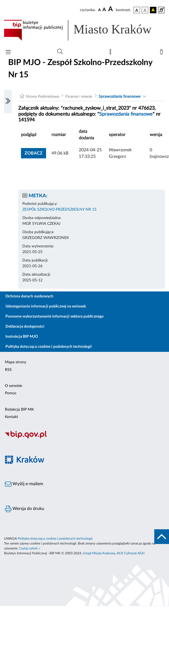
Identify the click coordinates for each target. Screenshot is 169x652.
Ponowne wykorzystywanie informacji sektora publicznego (54, 316)
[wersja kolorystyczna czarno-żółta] (153, 10)
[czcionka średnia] (104, 10)
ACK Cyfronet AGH (130, 553)
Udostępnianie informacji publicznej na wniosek (45, 306)
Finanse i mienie (78, 97)
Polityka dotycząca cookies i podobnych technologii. (55, 538)
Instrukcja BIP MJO (21, 337)
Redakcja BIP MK (19, 409)
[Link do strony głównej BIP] (84, 30)
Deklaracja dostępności (24, 326)
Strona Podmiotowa (42, 97)
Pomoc (11, 393)
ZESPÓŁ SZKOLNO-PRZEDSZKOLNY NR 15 (59, 209)
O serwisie (13, 386)
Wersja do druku (24, 509)
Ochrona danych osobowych (29, 296)
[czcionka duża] (111, 9)
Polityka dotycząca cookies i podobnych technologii (48, 347)
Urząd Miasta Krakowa (99, 553)
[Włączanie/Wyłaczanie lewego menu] (8, 101)
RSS (8, 370)
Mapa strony (15, 362)
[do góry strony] (161, 536)
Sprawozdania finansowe (119, 97)
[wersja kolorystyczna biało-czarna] (145, 10)
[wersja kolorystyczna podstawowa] (136, 10)
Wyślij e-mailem (24, 484)
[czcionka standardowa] (99, 10)
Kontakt (11, 417)
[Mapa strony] (111, 53)
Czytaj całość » (29, 548)
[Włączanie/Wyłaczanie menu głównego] (8, 52)
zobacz (34, 153)
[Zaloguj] (162, 53)
